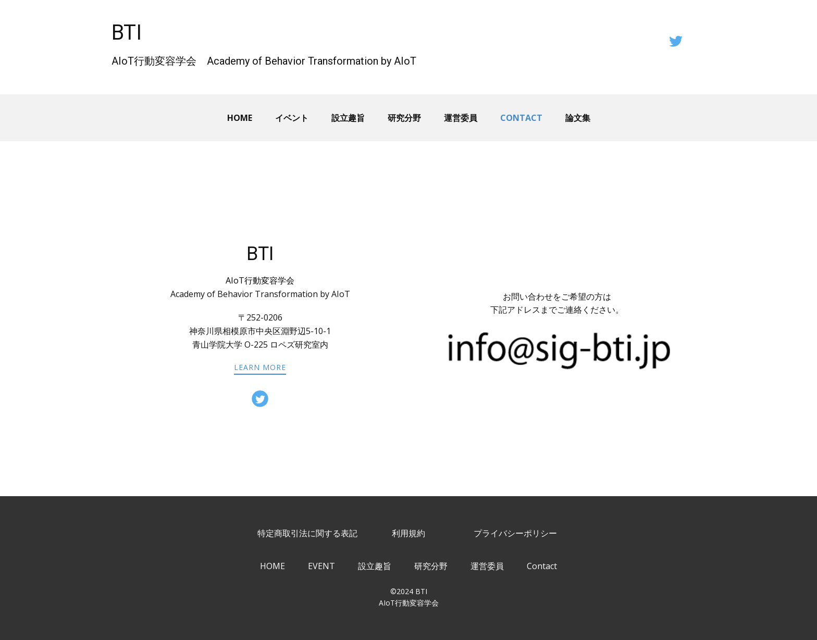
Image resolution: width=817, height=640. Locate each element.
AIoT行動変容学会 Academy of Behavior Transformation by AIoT (264, 61)
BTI (127, 32)
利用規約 (408, 533)
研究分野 (404, 118)
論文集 (577, 118)
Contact (521, 118)
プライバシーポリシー (515, 533)
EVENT (321, 566)
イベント (291, 118)
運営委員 (460, 118)
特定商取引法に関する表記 (307, 533)
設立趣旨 (348, 118)
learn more (260, 367)
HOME (272, 566)
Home (239, 118)
